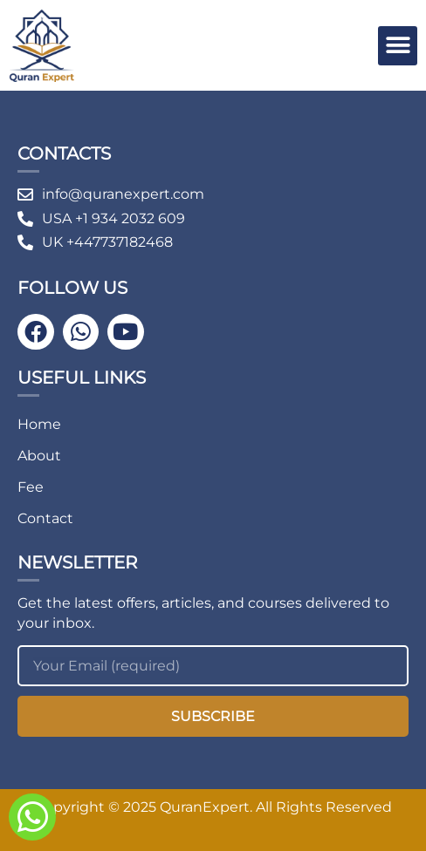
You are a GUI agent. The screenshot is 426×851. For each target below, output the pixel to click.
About (39, 455)
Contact (45, 518)
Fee (30, 487)
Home (39, 424)
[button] (397, 45)
